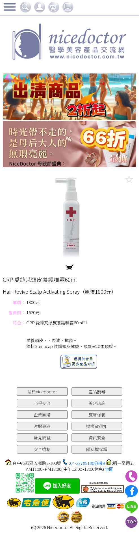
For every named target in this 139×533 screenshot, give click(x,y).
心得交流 (42, 403)
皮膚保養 (96, 415)
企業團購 (42, 415)
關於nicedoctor (42, 391)
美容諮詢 (96, 403)
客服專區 (42, 426)
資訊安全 (96, 438)
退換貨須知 (96, 426)
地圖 (109, 469)
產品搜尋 (96, 391)
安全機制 (42, 449)
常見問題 (42, 438)
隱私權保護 (96, 449)
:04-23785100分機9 (87, 463)
